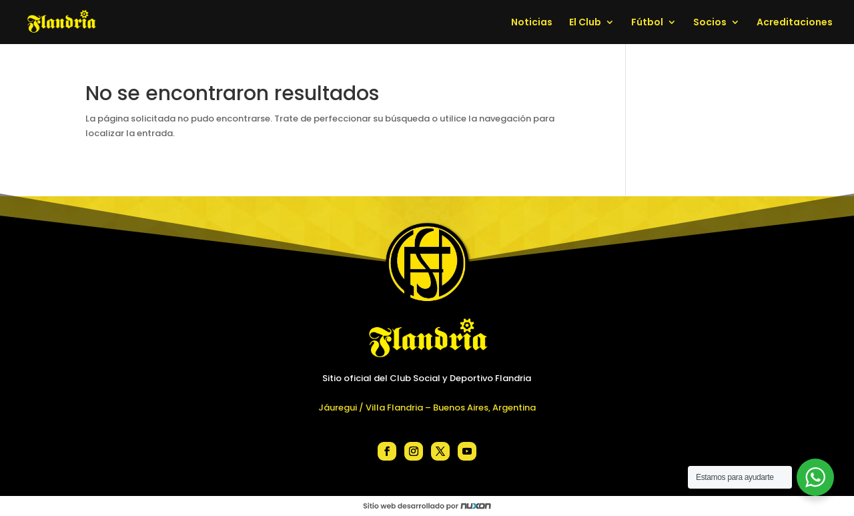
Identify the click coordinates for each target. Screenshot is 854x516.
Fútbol (647, 23)
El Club (585, 23)
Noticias (531, 23)
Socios (710, 23)
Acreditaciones (795, 23)
